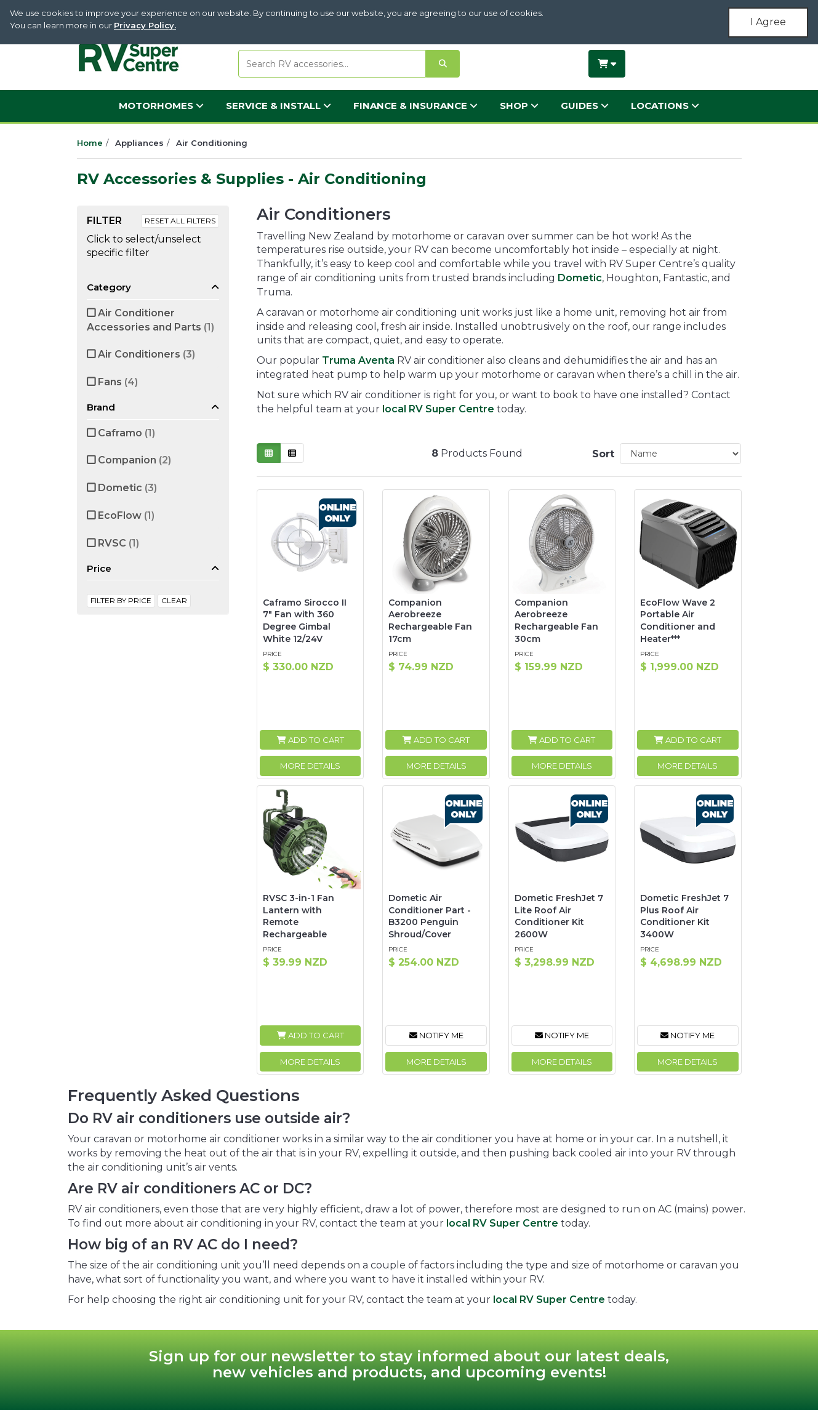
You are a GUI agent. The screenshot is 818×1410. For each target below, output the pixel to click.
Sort (601, 454)
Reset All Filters (180, 220)
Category (109, 287)
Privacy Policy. (145, 25)
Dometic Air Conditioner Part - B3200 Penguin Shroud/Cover (429, 916)
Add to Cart (310, 740)
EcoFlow (126, 515)
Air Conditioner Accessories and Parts (150, 320)
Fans (118, 382)
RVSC (118, 543)
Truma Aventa (358, 360)
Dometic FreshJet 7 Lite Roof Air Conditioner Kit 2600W (559, 916)
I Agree (768, 22)
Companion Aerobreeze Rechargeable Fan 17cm (430, 620)
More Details (310, 766)
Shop (519, 105)
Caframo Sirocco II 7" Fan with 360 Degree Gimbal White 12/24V (305, 620)
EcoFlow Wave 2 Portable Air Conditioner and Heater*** (677, 620)
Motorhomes (161, 105)
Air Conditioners (146, 354)
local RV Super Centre (438, 409)
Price (99, 568)
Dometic (127, 488)
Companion (134, 460)
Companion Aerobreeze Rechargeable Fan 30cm (556, 620)
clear (174, 600)
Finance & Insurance (415, 105)
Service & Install (278, 105)
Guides (585, 105)
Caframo (126, 433)
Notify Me (436, 1035)
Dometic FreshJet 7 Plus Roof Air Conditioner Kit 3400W (684, 916)
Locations (665, 105)
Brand (101, 407)
